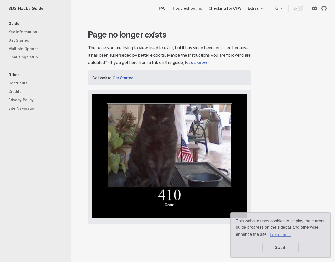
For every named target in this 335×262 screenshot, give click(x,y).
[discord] (314, 8)
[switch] (298, 8)
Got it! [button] (280, 247)
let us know (196, 62)
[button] (35, 23)
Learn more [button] (280, 234)
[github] (324, 8)
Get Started (123, 78)
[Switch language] (278, 8)
